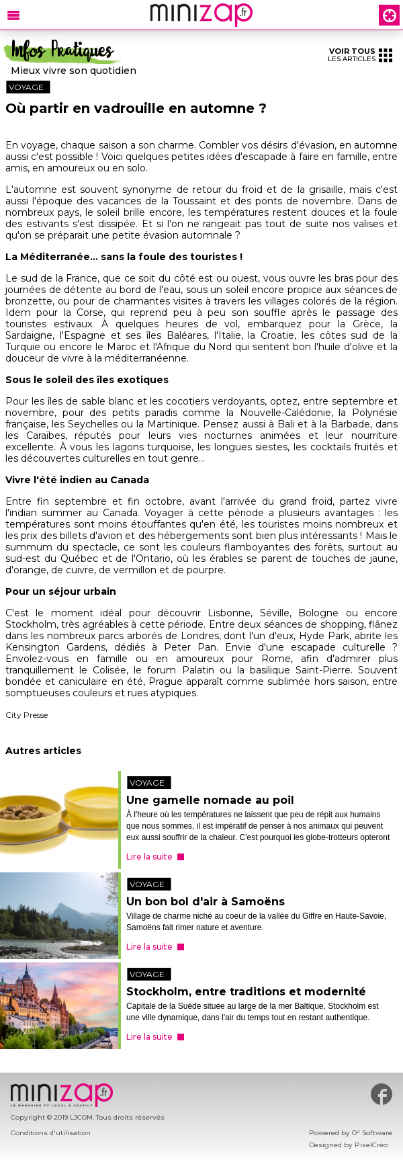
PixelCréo (371, 1145)
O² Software (372, 1132)
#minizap (381, 1094)
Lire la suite (149, 857)
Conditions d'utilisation (51, 1132)
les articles (360, 54)
